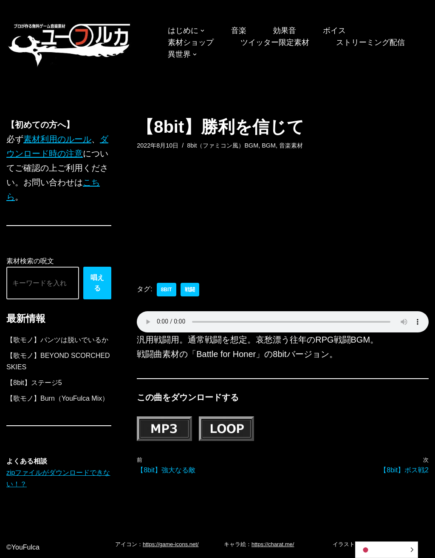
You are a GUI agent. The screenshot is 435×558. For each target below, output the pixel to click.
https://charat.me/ (272, 544)
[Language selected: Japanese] (386, 549)
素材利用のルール (57, 139)
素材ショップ (191, 42)
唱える (97, 283)
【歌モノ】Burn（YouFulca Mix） (57, 398)
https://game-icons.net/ (171, 544)
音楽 (238, 30)
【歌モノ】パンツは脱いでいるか (57, 339)
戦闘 (190, 290)
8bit (166, 290)
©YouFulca (23, 547)
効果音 (284, 30)
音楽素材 (291, 145)
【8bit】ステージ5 (34, 382)
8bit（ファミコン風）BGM (222, 145)
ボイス (334, 30)
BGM (269, 145)
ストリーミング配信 (370, 42)
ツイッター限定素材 (274, 42)
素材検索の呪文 (30, 261)
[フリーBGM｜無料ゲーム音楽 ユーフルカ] (70, 43)
